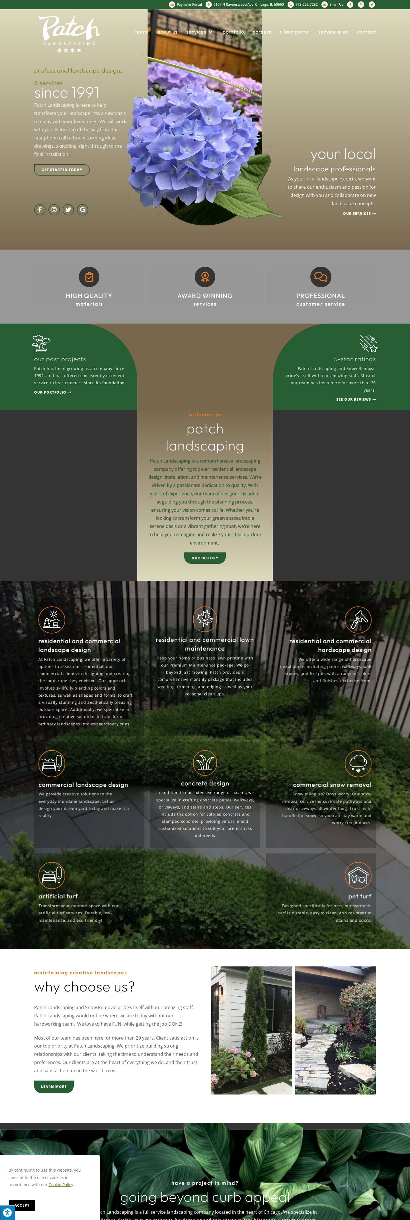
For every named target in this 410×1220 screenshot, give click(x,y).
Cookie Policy (61, 1184)
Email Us (332, 4)
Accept (22, 1205)
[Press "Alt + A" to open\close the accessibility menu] (7, 1212)
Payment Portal (185, 4)
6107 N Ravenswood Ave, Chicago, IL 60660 (245, 4)
